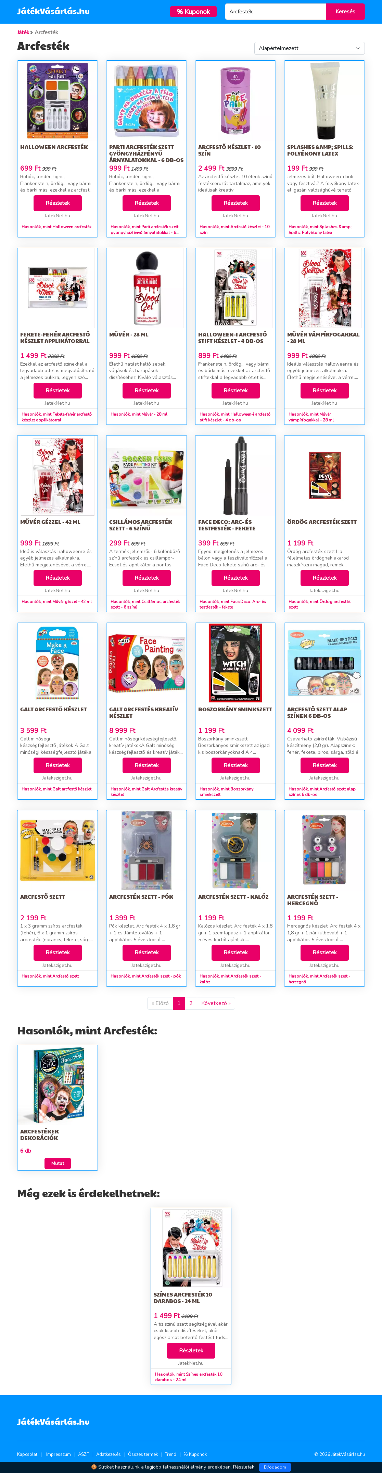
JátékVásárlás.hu (53, 10)
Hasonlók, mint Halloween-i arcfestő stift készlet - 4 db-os (235, 417)
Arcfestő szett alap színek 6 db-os (317, 712)
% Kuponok (195, 1454)
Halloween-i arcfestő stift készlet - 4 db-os (232, 337)
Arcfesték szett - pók (141, 896)
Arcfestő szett (42, 896)
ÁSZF (83, 1454)
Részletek (58, 203)
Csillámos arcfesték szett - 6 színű (140, 525)
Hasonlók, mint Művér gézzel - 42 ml (57, 601)
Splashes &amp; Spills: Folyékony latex (320, 150)
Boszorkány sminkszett (235, 709)
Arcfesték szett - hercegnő (312, 900)
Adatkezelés (108, 1454)
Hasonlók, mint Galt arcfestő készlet (56, 789)
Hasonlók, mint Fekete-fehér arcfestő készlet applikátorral (57, 417)
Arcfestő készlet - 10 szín (229, 150)
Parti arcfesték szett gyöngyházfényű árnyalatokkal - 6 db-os (146, 153)
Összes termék (143, 1454)
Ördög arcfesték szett (322, 522)
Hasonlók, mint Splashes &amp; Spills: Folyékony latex (320, 229)
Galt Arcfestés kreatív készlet (143, 712)
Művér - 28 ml (129, 334)
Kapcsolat (27, 1454)
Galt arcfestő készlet (53, 709)
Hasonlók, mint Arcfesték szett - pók (146, 976)
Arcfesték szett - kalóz (233, 896)
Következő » (216, 1003)
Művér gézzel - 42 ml (50, 522)
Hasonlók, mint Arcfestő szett (50, 976)
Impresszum (58, 1454)
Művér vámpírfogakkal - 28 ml (323, 337)
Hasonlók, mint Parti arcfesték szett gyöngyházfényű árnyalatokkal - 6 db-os (144, 232)
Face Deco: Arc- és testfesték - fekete (227, 525)
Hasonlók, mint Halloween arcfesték (56, 227)
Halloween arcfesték (54, 147)
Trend (170, 1454)
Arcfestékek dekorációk (39, 1134)
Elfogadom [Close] (275, 1467)
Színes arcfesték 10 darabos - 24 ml (183, 1297)
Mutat (57, 1163)
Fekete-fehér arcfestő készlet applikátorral (55, 337)
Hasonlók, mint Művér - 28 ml (139, 414)
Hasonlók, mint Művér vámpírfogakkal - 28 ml (311, 417)
